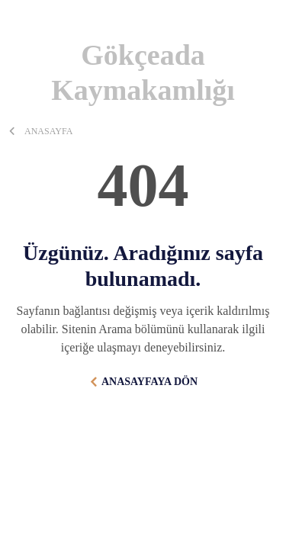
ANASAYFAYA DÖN (149, 381)
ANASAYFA (48, 131)
